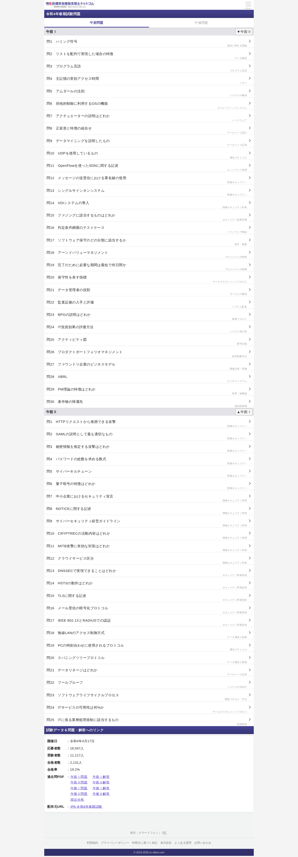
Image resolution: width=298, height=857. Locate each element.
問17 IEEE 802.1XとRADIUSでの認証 (147, 622)
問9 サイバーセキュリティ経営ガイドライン (147, 523)
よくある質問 (182, 842)
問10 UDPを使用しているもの (147, 155)
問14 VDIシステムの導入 (147, 205)
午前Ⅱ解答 (101, 782)
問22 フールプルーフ (147, 684)
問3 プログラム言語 (147, 68)
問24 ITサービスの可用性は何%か (147, 709)
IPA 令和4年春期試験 (86, 806)
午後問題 (201, 22)
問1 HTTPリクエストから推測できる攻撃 (147, 424)
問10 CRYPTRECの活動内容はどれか (147, 535)
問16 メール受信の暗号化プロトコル (147, 610)
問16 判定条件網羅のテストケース (147, 230)
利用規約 (92, 842)
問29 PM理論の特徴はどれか (147, 391)
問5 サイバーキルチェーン (147, 473)
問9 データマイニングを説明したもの (147, 143)
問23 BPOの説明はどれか (147, 317)
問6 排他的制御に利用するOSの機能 (147, 105)
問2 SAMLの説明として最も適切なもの (147, 436)
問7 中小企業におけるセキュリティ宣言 (147, 498)
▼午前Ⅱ (244, 32)
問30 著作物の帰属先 (147, 404)
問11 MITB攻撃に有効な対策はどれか (147, 548)
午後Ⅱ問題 (79, 794)
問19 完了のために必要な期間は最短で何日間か (147, 267)
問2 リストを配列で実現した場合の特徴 (147, 56)
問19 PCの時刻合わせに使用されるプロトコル (147, 647)
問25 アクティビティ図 (147, 342)
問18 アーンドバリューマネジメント (147, 255)
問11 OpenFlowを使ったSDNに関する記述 (147, 168)
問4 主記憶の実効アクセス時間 (147, 81)
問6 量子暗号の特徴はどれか (147, 486)
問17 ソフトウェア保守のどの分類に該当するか (147, 242)
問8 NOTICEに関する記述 (147, 511)
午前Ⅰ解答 (101, 777)
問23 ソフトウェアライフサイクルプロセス (147, 697)
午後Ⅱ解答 (101, 794)
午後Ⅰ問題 (79, 788)
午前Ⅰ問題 (79, 777)
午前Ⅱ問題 (79, 782)
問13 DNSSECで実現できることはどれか (147, 573)
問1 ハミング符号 (147, 43)
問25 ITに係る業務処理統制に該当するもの (147, 722)
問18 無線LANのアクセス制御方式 (147, 635)
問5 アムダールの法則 (147, 93)
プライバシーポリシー (115, 842)
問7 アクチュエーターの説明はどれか (147, 118)
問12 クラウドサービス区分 (147, 560)
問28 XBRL (147, 379)
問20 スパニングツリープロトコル (147, 660)
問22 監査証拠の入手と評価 (147, 304)
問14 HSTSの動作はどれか (147, 585)
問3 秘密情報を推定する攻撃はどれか (147, 449)
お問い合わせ (202, 842)
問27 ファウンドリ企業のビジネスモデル (147, 366)
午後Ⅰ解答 (101, 788)
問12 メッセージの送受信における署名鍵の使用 (147, 180)
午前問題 (96, 22)
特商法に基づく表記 (144, 842)
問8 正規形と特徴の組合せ (147, 130)
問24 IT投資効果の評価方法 (147, 329)
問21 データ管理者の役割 (147, 292)
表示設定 (166, 842)
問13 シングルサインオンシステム (147, 192)
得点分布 (77, 799)
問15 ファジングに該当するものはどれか (147, 217)
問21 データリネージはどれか (147, 672)
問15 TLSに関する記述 (147, 598)
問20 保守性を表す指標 (147, 279)
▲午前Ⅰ (244, 412)
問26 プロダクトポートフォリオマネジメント (147, 354)
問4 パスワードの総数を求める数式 (147, 461)
